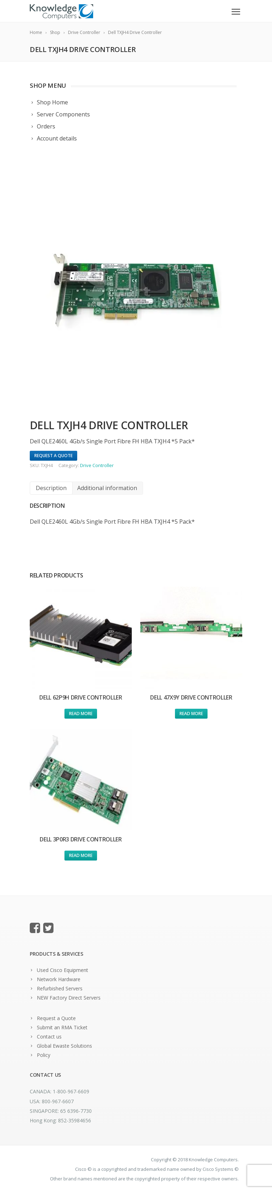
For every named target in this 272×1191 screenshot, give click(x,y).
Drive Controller (97, 465)
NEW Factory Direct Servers (69, 997)
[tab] (51, 488)
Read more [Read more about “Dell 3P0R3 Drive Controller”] (80, 855)
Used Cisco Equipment (62, 970)
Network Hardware (58, 979)
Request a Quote (56, 1018)
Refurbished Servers (60, 988)
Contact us (49, 1036)
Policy (43, 1055)
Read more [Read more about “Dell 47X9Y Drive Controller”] (191, 713)
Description (51, 488)
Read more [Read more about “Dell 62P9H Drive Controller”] (80, 713)
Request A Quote (53, 456)
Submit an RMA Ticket (62, 1027)
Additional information (107, 488)
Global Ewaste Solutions (64, 1045)
